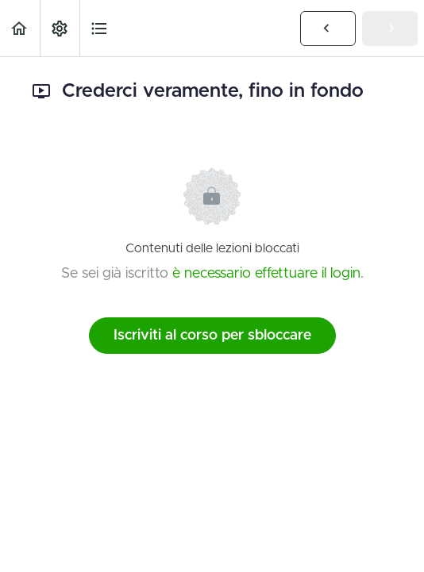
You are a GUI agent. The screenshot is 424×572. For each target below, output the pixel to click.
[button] (20, 28)
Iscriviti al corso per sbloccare (212, 335)
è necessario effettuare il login (266, 274)
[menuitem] (59, 28)
